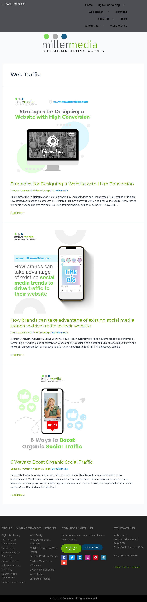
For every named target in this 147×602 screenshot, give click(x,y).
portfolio (121, 12)
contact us (95, 26)
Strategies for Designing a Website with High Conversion (68, 184)
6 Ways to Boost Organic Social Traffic (48, 461)
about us (107, 19)
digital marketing (112, 5)
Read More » (17, 212)
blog (124, 19)
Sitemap (136, 564)
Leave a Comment (21, 190)
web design (100, 12)
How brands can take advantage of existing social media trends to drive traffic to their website (67, 323)
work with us (118, 26)
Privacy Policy (122, 564)
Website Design (42, 190)
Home (89, 5)
